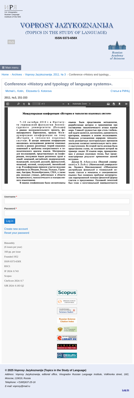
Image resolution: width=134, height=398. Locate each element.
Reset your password (16, 232)
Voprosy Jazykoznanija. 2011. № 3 (45, 74)
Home (5, 74)
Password (9, 208)
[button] (10, 67)
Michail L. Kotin (14, 91)
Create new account (16, 228)
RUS (11, 42)
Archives (17, 74)
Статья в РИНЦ (120, 91)
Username (10, 196)
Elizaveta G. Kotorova (39, 91)
